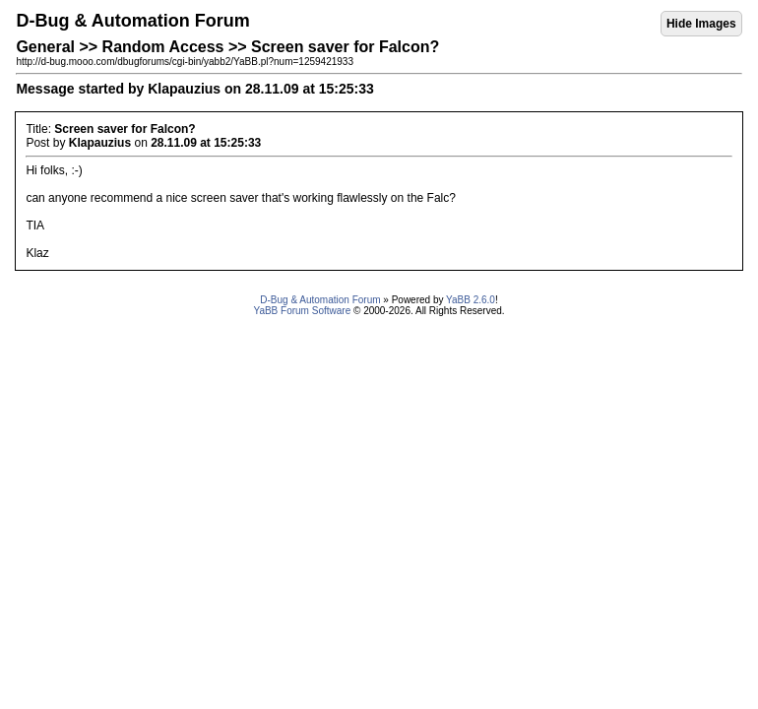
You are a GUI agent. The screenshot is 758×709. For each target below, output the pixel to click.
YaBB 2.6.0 (470, 299)
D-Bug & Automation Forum (320, 299)
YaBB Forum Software (301, 310)
